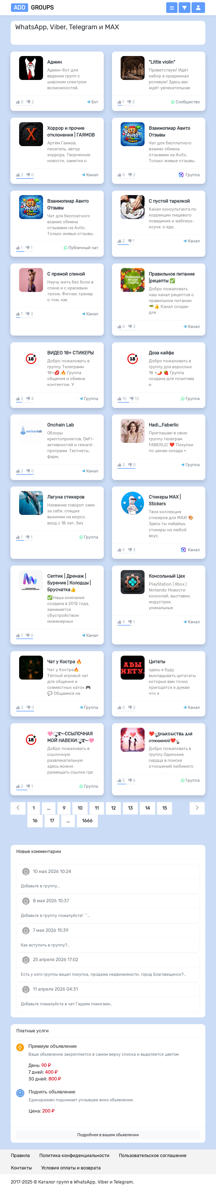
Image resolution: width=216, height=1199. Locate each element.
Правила (20, 1155)
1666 (87, 820)
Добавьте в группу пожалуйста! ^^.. (55, 915)
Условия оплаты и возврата (71, 1168)
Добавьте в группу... (40, 886)
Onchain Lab (60, 425)
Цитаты (157, 661)
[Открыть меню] (171, 7)
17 (52, 820)
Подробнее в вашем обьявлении (108, 1135)
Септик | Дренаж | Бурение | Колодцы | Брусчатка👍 (69, 582)
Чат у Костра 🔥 (64, 661)
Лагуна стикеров (65, 497)
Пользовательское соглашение (152, 1155)
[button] (184, 7)
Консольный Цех (167, 576)
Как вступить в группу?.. (45, 945)
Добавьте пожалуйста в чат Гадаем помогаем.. (66, 1004)
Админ (54, 62)
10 (80, 808)
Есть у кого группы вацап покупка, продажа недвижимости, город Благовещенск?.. (103, 974)
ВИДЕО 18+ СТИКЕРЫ (70, 353)
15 (164, 808)
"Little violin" (162, 62)
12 (113, 808)
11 (97, 808)
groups (32, 7)
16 (35, 820)
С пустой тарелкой (169, 201)
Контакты (21, 1168)
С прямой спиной (66, 274)
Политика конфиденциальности (74, 1155)
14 (147, 808)
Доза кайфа (161, 353)
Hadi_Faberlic (164, 425)
